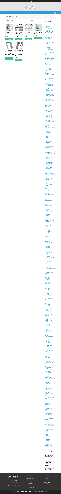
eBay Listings (16, 12)
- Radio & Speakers (49, 245)
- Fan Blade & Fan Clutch (50, 127)
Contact (24, 12)
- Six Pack (47, 198)
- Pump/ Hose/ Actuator (50, 117)
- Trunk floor (47, 324)
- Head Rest (47, 235)
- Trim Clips (47, 256)
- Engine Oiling (48, 168)
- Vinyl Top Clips (48, 91)
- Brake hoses (48, 101)
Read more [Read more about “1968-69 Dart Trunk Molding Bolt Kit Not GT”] (9, 39)
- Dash (46, 229)
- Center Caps (48, 435)
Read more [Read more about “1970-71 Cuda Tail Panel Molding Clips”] (19, 39)
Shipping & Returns (47, 482)
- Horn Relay (47, 151)
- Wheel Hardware (48, 441)
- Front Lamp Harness (49, 149)
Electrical (47, 135)
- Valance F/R (47, 328)
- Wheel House (48, 329)
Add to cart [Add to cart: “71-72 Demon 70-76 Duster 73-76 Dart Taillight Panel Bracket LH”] (9, 58)
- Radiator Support (49, 305)
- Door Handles (48, 231)
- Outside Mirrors (48, 59)
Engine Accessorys (49, 163)
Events (20, 12)
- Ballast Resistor (48, 141)
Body (12, 16)
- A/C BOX (47, 209)
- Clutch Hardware (48, 349)
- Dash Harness (48, 143)
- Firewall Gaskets (48, 37)
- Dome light (47, 230)
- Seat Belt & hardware (49, 248)
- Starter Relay (48, 159)
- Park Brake (47, 104)
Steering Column (49, 337)
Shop (10, 16)
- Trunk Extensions (49, 323)
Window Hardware (49, 443)
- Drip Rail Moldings (49, 84)
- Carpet (47, 226)
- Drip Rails (47, 290)
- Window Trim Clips (49, 94)
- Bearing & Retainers (49, 339)
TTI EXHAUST (48, 375)
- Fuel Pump (47, 193)
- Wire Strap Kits (48, 413)
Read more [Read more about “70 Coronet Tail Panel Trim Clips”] (38, 38)
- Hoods (46, 300)
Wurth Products (49, 446)
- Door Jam (47, 289)
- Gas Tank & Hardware (49, 196)
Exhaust (47, 177)
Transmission (48, 347)
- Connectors (47, 142)
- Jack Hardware (48, 370)
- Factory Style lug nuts (49, 436)
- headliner (47, 236)
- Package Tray (48, 241)
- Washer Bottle (48, 410)
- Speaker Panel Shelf (49, 316)
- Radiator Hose (48, 132)
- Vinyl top (47, 70)
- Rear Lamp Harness (49, 157)
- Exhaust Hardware (49, 178)
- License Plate (48, 56)
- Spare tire (47, 371)
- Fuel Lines (47, 192)
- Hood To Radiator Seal (49, 423)
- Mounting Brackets (49, 445)
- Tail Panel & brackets (49, 321)
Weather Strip (48, 414)
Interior (47, 222)
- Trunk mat (47, 373)
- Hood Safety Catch (49, 51)
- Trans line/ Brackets (49, 367)
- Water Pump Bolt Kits (49, 412)
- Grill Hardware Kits (49, 85)
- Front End (47, 342)
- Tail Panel (47, 67)
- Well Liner (47, 122)
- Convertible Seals (49, 114)
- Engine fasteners (48, 167)
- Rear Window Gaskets (49, 425)
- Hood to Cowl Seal (49, 421)
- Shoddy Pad (47, 60)
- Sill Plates (47, 253)
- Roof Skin (47, 310)
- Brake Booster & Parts (49, 98)
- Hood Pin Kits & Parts (49, 49)
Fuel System (48, 183)
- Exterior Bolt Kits (48, 34)
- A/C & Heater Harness (49, 136)
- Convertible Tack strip (49, 115)
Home (7, 16)
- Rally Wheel (47, 439)
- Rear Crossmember (49, 307)
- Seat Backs (47, 247)
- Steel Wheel (47, 440)
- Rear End (47, 344)
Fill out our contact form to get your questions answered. (49, 461)
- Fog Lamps (47, 38)
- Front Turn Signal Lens (50, 39)
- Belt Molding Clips (49, 111)
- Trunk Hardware (48, 68)
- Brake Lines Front (49, 102)
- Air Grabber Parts (49, 388)
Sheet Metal (48, 278)
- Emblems (47, 33)
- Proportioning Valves (49, 107)
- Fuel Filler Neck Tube (49, 190)
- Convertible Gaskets (49, 112)
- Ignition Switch (48, 152)
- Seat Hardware (48, 252)
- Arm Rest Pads (48, 225)
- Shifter (46, 360)
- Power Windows (48, 156)
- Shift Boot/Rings (48, 358)
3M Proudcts (48, 23)
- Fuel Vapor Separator (49, 169)
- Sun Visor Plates (48, 119)
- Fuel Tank (47, 195)
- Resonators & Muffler (49, 182)
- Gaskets (47, 41)
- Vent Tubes (47, 214)
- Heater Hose (48, 131)
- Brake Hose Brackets (49, 100)
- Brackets (47, 126)
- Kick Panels (47, 240)
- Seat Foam (47, 251)
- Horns (46, 400)
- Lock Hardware (48, 274)
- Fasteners (47, 352)
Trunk (47, 368)
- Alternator (47, 137)
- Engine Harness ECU (49, 147)
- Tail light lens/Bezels (49, 65)
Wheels (47, 434)
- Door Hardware (48, 232)
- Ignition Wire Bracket (49, 219)
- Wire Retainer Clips (49, 162)
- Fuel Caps (47, 189)
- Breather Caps (48, 166)
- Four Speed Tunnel (49, 295)
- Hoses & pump (48, 402)
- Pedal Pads (47, 243)
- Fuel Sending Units (49, 194)
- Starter (47, 158)
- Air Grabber (47, 26)
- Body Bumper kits (49, 28)
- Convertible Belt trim (49, 80)
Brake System (48, 96)
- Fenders (47, 292)
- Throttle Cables (48, 201)
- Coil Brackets (48, 216)
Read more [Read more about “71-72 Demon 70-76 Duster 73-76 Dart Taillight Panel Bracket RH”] (19, 59)
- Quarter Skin (48, 304)
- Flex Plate (47, 353)
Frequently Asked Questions (47, 479)
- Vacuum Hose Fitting (49, 173)
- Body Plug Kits (48, 30)
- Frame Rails (47, 297)
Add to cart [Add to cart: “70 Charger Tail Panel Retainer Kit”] (28, 39)
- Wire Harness (48, 124)
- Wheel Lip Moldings (49, 93)
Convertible (48, 109)
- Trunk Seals (47, 428)
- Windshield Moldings (49, 95)
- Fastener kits (48, 36)
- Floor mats (47, 234)
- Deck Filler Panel (48, 287)
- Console (47, 227)
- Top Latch (47, 120)
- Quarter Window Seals (50, 424)
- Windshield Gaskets (49, 433)
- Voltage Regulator (49, 161)
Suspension (48, 341)
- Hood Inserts (48, 48)
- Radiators (47, 133)
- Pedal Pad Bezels (48, 242)
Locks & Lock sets (49, 260)
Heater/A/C (48, 208)
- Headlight (47, 47)
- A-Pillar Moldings (48, 224)
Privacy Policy (47, 481)
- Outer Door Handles (49, 58)
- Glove (46, 267)
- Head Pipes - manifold (49, 381)
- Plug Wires (47, 221)
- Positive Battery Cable (49, 154)
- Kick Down (47, 357)
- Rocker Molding (48, 89)
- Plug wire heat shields (49, 220)
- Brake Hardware (48, 99)
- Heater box (47, 210)
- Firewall (47, 293)
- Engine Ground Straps (49, 146)
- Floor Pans (47, 294)
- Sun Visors (47, 255)
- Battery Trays (48, 392)
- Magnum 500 (48, 438)
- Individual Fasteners (49, 52)
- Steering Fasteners (49, 336)
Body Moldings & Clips (50, 74)
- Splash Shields (48, 64)
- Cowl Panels (48, 285)
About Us (47, 478)
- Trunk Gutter (48, 325)
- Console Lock (48, 263)
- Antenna (47, 27)
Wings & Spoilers (49, 444)
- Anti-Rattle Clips (48, 110)
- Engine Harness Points (50, 148)
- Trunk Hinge (48, 326)
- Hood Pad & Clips (49, 399)
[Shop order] (37, 21)
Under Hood (48, 383)
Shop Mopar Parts (9, 12)
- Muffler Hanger (48, 382)
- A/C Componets (48, 384)
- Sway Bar (47, 346)
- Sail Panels (47, 246)
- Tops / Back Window (49, 121)
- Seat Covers (47, 250)
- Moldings (47, 57)
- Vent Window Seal (49, 429)
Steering (47, 330)
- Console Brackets (49, 284)
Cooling (47, 125)
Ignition (47, 215)
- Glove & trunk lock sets (50, 268)
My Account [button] (51, 12)
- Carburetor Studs (49, 184)
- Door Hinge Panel (49, 288)
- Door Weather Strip (49, 420)
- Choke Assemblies (49, 185)
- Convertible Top (48, 116)
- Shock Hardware (48, 345)
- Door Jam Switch (48, 145)
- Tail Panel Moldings (49, 90)
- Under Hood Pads (49, 69)
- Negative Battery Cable (50, 153)
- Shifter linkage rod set (49, 361)
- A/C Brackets (48, 164)
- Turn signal (47, 340)
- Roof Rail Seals (48, 426)
